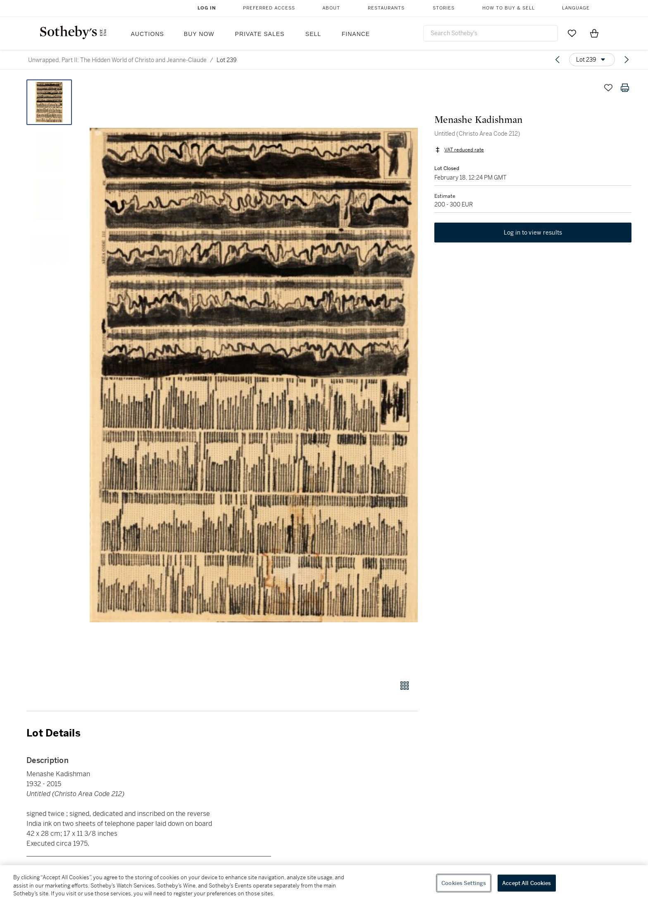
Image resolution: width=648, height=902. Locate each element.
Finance (356, 34)
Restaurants (386, 8)
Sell (313, 34)
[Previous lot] (557, 59)
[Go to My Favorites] (572, 33)
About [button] (331, 8)
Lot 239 (227, 60)
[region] (324, 883)
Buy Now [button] (199, 34)
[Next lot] (626, 59)
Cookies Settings (463, 882)
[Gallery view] (404, 685)
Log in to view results (533, 232)
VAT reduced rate (464, 149)
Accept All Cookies (526, 882)
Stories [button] (444, 8)
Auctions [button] (147, 34)
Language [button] (576, 8)
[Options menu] (592, 59)
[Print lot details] (624, 87)
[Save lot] (608, 87)
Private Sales (260, 34)
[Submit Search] (548, 33)
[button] (254, 375)
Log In (207, 8)
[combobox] (490, 33)
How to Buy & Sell (508, 8)
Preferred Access (269, 8)
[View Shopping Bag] (594, 33)
